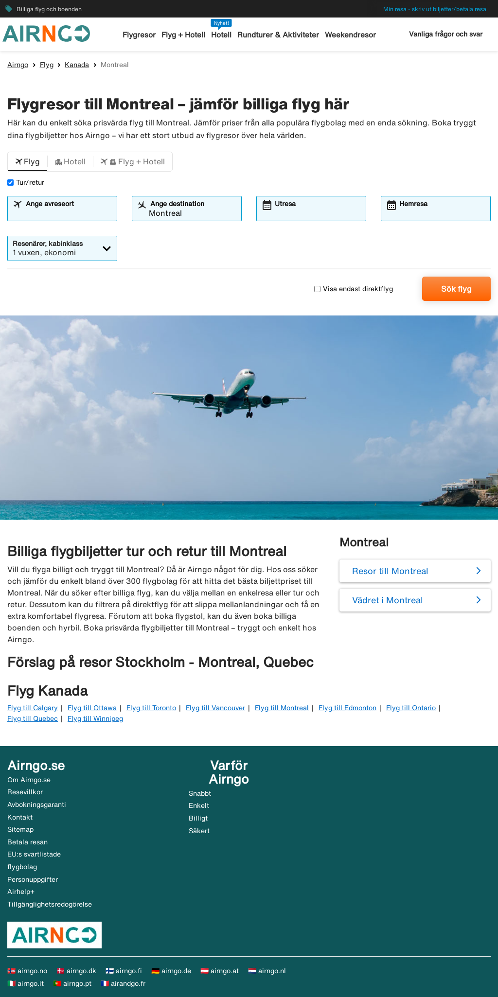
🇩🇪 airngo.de (171, 970)
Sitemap (20, 829)
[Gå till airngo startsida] (46, 32)
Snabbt (200, 793)
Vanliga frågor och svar (445, 34)
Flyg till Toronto (151, 707)
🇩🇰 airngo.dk (76, 970)
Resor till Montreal (390, 570)
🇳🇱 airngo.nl (267, 970)
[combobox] (68, 213)
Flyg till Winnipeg (95, 718)
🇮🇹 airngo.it (25, 983)
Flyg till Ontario (411, 707)
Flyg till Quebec (32, 718)
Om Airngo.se (29, 779)
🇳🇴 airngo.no (27, 970)
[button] (27, 162)
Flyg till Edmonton (347, 707)
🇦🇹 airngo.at (219, 970)
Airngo (17, 64)
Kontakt (20, 817)
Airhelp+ (21, 891)
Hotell (222, 34)
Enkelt (199, 805)
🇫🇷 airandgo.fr (123, 983)
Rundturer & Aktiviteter (278, 34)
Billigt (198, 818)
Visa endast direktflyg (353, 288)
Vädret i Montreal (387, 599)
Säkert (199, 830)
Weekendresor (350, 34)
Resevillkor (25, 791)
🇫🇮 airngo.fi (124, 970)
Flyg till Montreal (282, 707)
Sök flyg (456, 289)
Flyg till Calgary (32, 707)
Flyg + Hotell (184, 34)
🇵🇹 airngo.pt (72, 983)
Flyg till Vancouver (215, 707)
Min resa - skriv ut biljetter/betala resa (434, 9)
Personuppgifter (32, 879)
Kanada (77, 64)
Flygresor (139, 34)
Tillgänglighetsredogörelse (49, 904)
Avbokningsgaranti (36, 804)
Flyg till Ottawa (92, 707)
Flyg (46, 64)
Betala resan (27, 842)
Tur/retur (25, 182)
